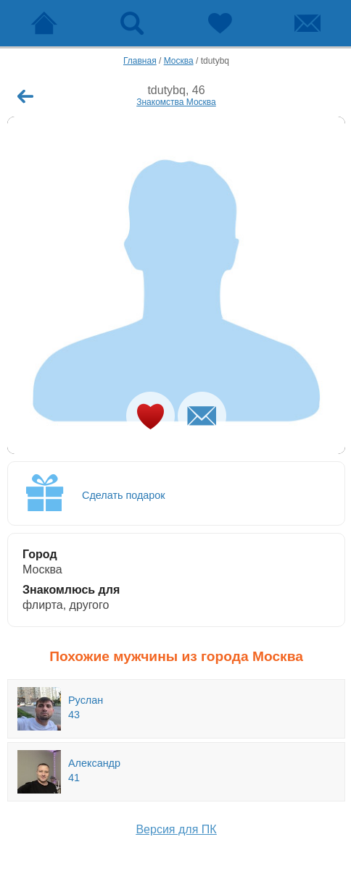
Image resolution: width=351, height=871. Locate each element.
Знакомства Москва (176, 102)
